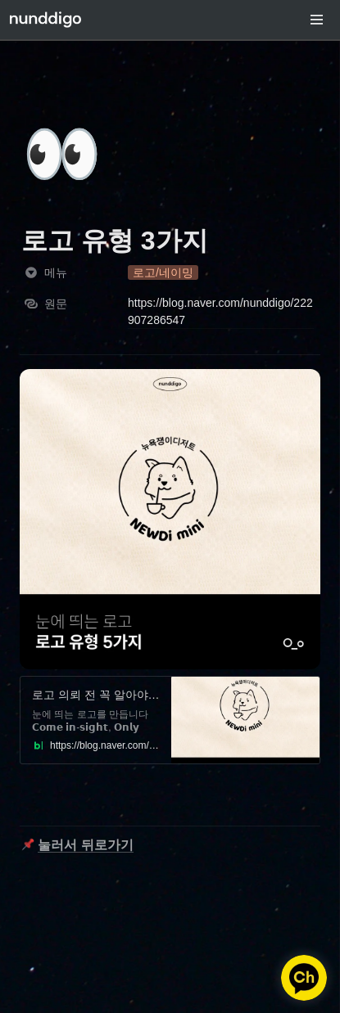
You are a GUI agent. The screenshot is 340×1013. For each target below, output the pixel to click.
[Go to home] (45, 19)
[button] (317, 19)
